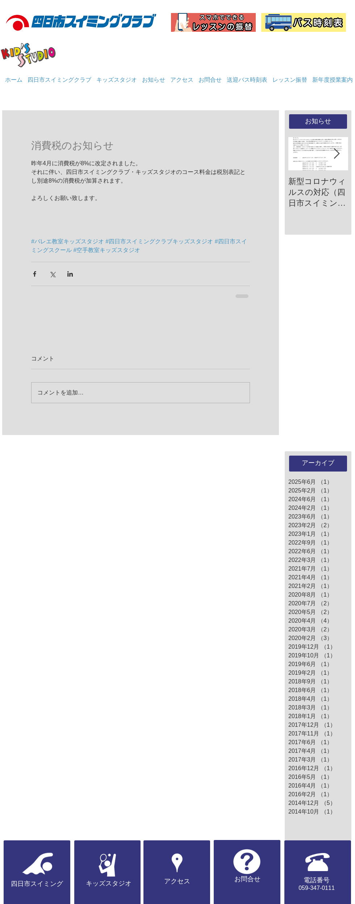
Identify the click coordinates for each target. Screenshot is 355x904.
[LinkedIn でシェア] (70, 273)
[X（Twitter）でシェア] (52, 273)
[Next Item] (336, 153)
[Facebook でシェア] (34, 273)
